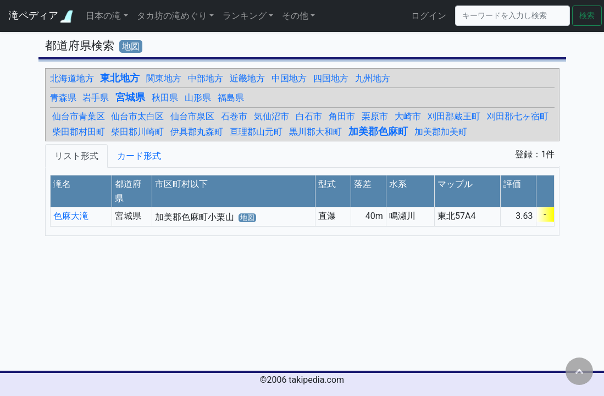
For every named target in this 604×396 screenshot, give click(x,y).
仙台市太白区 (137, 116)
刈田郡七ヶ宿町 (517, 116)
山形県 (198, 97)
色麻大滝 (70, 216)
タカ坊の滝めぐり (172, 15)
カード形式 (139, 156)
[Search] (512, 16)
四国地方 (330, 78)
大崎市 (408, 116)
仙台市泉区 (192, 116)
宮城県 (130, 97)
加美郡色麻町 (378, 131)
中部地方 (205, 78)
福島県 (231, 97)
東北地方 (120, 78)
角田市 (342, 116)
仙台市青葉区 (78, 116)
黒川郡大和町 (315, 132)
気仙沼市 (271, 116)
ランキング (245, 15)
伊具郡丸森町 (196, 132)
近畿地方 (247, 78)
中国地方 (289, 78)
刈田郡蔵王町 (454, 116)
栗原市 (375, 116)
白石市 (309, 116)
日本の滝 (103, 15)
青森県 (63, 97)
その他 (295, 15)
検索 (587, 15)
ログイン (428, 15)
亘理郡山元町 (256, 132)
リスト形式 (76, 156)
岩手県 (95, 97)
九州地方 (372, 78)
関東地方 (163, 78)
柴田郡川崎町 (137, 132)
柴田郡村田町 (78, 132)
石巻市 (234, 116)
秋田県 (165, 97)
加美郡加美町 (440, 132)
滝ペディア (41, 15)
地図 (131, 46)
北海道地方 (72, 78)
